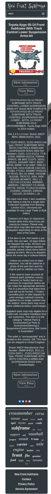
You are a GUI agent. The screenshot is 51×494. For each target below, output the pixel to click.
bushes (30, 450)
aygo (21, 460)
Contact (26, 479)
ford (13, 460)
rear (38, 450)
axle (40, 443)
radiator (11, 446)
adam (32, 446)
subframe (20, 428)
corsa (39, 413)
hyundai (37, 460)
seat (26, 464)
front (17, 455)
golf (24, 435)
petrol (30, 423)
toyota (22, 422)
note (28, 460)
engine (18, 449)
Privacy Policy (26, 484)
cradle (39, 423)
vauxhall (35, 433)
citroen (32, 419)
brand (25, 419)
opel (13, 422)
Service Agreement (26, 488)
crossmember (21, 413)
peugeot (12, 439)
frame (35, 439)
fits (27, 455)
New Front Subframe (26, 474)
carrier (22, 444)
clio (42, 440)
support (15, 434)
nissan (15, 418)
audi (40, 419)
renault (23, 439)
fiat (34, 430)
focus (39, 430)
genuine (37, 456)
